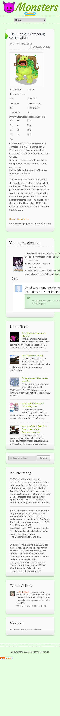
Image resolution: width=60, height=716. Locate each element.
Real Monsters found (32, 411)
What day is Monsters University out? (33, 461)
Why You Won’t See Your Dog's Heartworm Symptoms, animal (34, 485)
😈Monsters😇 (30, 12)
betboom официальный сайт (25, 685)
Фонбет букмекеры (19, 219)
